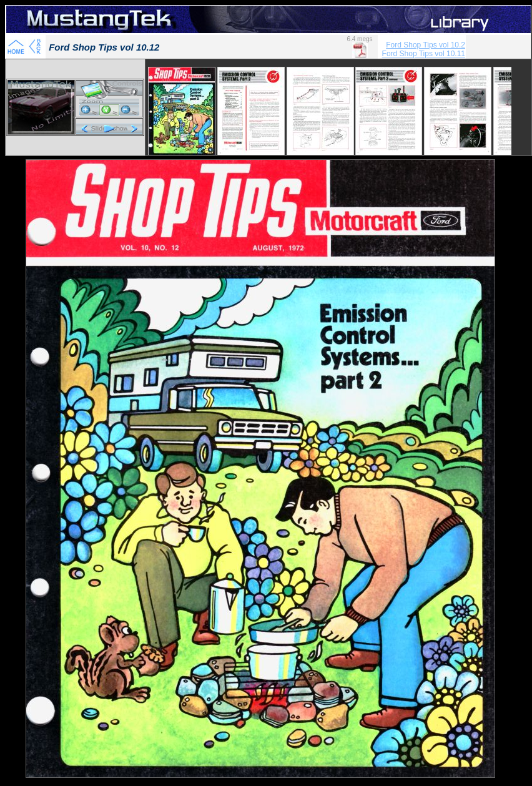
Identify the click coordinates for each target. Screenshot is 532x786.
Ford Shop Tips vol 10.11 (423, 53)
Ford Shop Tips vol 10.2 (425, 45)
